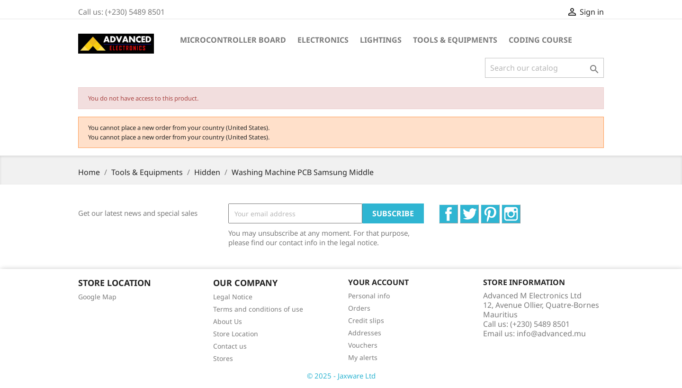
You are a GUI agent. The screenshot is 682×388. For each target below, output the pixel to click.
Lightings (381, 40)
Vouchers (362, 345)
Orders (359, 308)
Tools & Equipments (455, 40)
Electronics (323, 40)
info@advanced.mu (551, 333)
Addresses (364, 332)
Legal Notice (232, 296)
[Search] (544, 68)
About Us (227, 321)
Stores (223, 358)
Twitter (478, 209)
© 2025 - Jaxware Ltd (341, 375)
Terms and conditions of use (258, 309)
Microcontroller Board (233, 40)
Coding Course (540, 40)
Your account (378, 282)
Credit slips (366, 320)
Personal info (369, 295)
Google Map (97, 296)
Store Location (235, 333)
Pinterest (499, 209)
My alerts (362, 357)
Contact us (230, 346)
